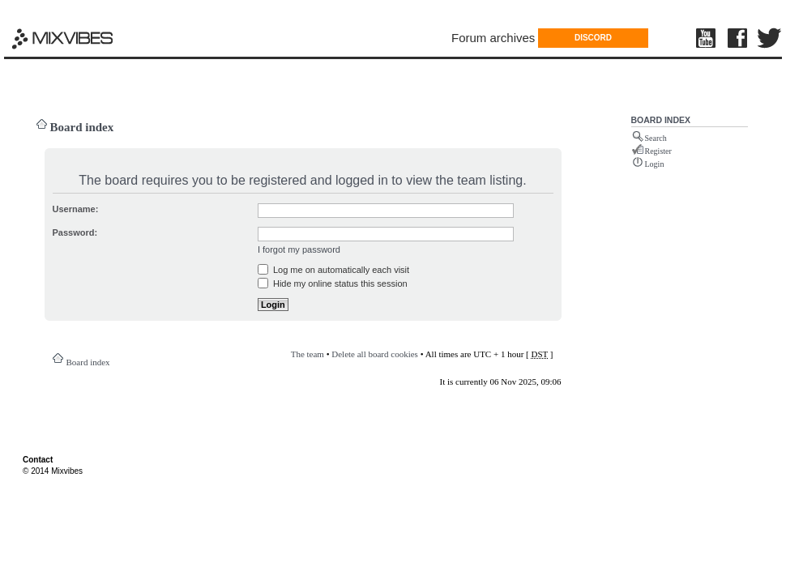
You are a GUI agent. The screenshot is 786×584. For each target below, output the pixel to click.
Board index (82, 127)
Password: (75, 232)
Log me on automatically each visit (333, 270)
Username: (76, 209)
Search (656, 138)
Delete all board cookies (374, 354)
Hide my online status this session (333, 283)
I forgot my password (299, 249)
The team (307, 354)
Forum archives (493, 38)
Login (654, 164)
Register (658, 151)
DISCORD (593, 37)
